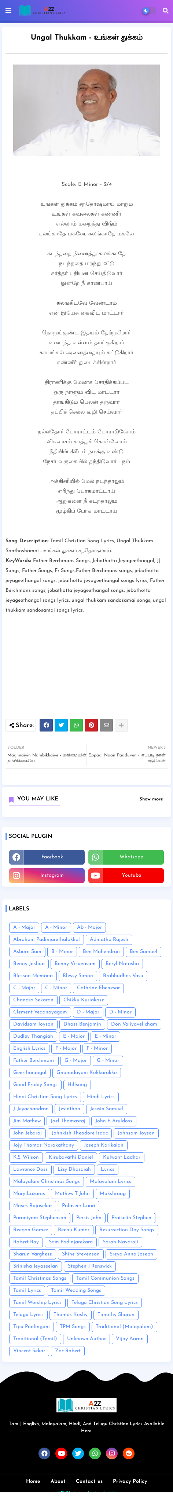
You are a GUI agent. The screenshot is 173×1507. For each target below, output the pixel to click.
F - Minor (97, 1048)
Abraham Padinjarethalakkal (46, 939)
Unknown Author (86, 1339)
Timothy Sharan (116, 1314)
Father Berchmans (34, 1060)
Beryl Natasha (122, 964)
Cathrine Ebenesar (98, 988)
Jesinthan (69, 1109)
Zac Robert (68, 1351)
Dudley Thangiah (33, 1036)
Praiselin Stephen (131, 1218)
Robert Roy (26, 1242)
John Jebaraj (27, 1133)
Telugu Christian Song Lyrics (104, 1302)
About (58, 1481)
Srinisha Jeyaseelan (35, 1266)
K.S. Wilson (26, 1157)
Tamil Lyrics (27, 1290)
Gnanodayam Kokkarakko (86, 1072)
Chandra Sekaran (33, 1000)
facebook (52, 857)
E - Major (74, 1036)
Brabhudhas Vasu (123, 976)
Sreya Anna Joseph (131, 1254)
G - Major (76, 1060)
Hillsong (77, 1085)
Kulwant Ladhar (121, 1157)
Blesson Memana (33, 976)
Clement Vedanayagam (40, 1012)
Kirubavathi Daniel (71, 1157)
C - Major (24, 988)
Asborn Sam (27, 951)
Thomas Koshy (71, 1314)
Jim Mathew (27, 1121)
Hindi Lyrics (101, 1097)
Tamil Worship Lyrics (37, 1302)
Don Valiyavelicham (134, 1024)
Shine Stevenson (81, 1254)
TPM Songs (73, 1327)
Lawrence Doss (30, 1169)
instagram (52, 875)
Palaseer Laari (78, 1206)
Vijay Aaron (130, 1339)
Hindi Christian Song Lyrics (45, 1097)
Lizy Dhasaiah (74, 1169)
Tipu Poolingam (31, 1327)
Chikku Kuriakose (83, 1000)
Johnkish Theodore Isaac (80, 1133)
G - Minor (108, 1060)
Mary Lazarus (29, 1193)
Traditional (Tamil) (35, 1339)
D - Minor (120, 1012)
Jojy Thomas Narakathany (43, 1145)
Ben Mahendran (101, 951)
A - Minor (56, 927)
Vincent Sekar (29, 1351)
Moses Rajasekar (32, 1206)
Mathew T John (72, 1193)
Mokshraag (113, 1193)
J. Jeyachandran (31, 1109)
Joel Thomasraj (68, 1121)
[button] (165, 10)
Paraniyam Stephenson (39, 1218)
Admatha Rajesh (109, 939)
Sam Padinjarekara (71, 1242)
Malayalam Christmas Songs (46, 1181)
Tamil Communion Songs (105, 1278)
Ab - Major (89, 927)
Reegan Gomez (30, 1230)
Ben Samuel (143, 951)
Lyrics (107, 1169)
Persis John (89, 1218)
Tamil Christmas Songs (39, 1278)
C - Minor (56, 988)
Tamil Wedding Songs (76, 1290)
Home (33, 1481)
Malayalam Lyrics (110, 1181)
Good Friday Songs (35, 1085)
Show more (151, 799)
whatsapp (131, 857)
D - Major (88, 1012)
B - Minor (62, 951)
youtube (131, 875)
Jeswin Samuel (106, 1109)
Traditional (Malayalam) (124, 1327)
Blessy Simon (78, 976)
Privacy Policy (130, 1481)
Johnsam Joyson (136, 1133)
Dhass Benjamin (82, 1024)
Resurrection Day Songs (126, 1230)
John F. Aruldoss (113, 1121)
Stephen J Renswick (90, 1266)
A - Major (24, 927)
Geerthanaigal (30, 1072)
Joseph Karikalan (104, 1145)
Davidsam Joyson (33, 1024)
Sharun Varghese (32, 1254)
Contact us (89, 1481)
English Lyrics (29, 1048)
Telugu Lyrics (28, 1314)
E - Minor (105, 1036)
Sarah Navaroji (120, 1242)
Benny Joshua (29, 964)
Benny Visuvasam (75, 964)
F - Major (66, 1048)
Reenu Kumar (73, 1230)
